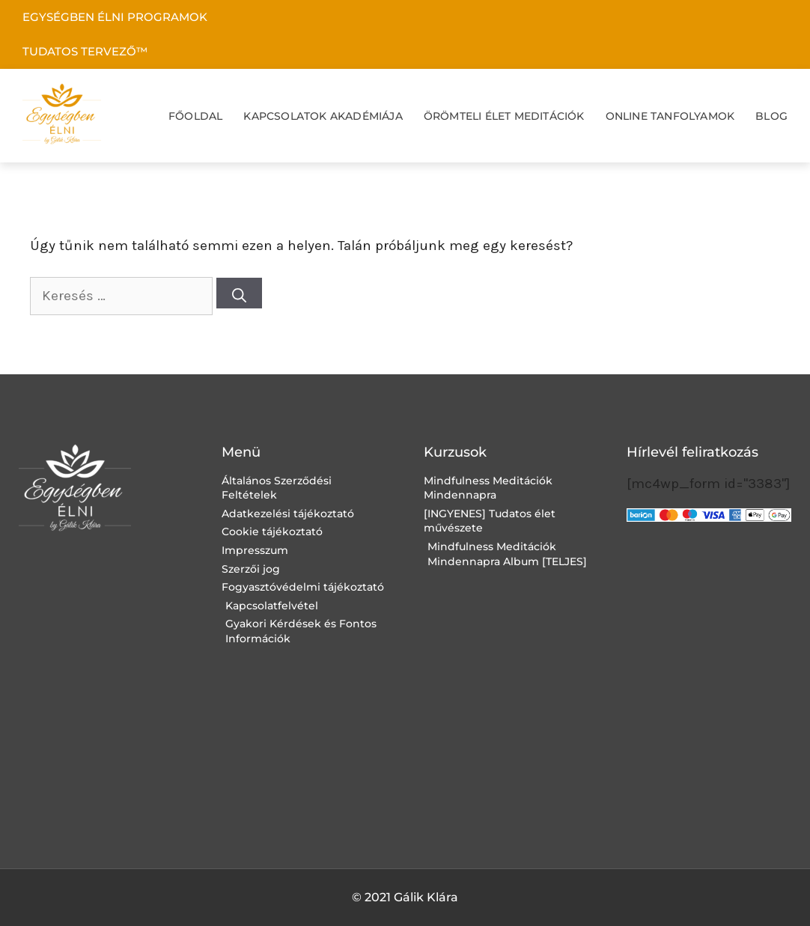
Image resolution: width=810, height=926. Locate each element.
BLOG (771, 116)
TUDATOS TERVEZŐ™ (84, 51)
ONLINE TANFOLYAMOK (670, 116)
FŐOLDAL (195, 116)
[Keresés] (239, 293)
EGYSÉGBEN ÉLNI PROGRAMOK (114, 17)
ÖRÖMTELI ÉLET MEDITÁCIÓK (504, 116)
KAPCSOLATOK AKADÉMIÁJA (322, 116)
